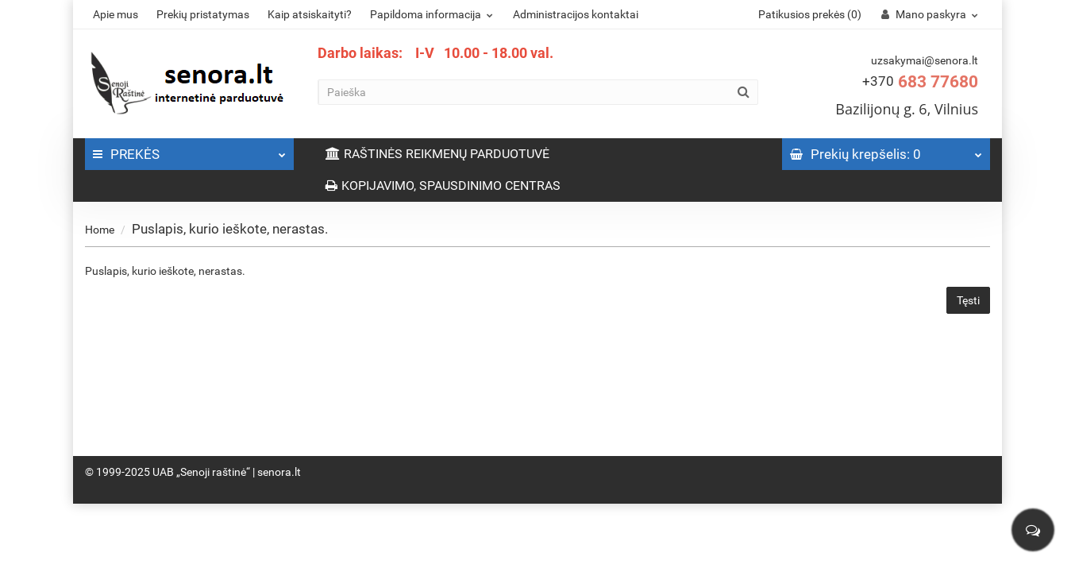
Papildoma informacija (433, 14)
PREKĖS (189, 150)
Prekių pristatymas (202, 14)
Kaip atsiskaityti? (310, 14)
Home (99, 229)
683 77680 (920, 81)
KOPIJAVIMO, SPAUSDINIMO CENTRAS (443, 185)
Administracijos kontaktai (575, 14)
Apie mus (115, 14)
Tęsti (968, 300)
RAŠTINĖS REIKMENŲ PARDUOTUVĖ (437, 153)
